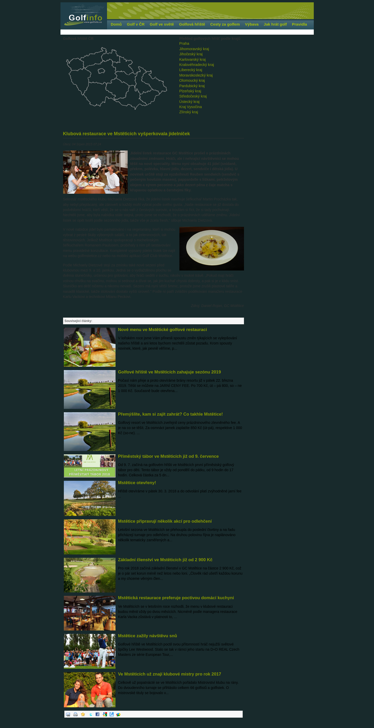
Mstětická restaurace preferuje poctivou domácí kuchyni (176, 597)
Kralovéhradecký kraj (196, 65)
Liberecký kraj (190, 70)
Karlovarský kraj (192, 59)
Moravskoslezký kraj (196, 75)
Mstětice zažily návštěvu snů (147, 635)
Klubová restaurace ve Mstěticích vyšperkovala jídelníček (126, 133)
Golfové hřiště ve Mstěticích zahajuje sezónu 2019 (169, 372)
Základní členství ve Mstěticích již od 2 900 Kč (165, 559)
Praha (184, 43)
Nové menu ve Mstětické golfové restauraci (162, 329)
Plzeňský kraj (190, 91)
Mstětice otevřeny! (137, 482)
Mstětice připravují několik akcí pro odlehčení (165, 521)
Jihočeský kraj (191, 54)
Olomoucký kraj (192, 80)
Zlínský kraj (188, 112)
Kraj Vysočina (190, 107)
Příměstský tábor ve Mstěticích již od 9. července (168, 456)
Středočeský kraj (193, 96)
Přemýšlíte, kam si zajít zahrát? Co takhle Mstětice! (170, 414)
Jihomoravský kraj (194, 49)
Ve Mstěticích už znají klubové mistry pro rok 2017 (169, 674)
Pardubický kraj (192, 86)
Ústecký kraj (189, 102)
